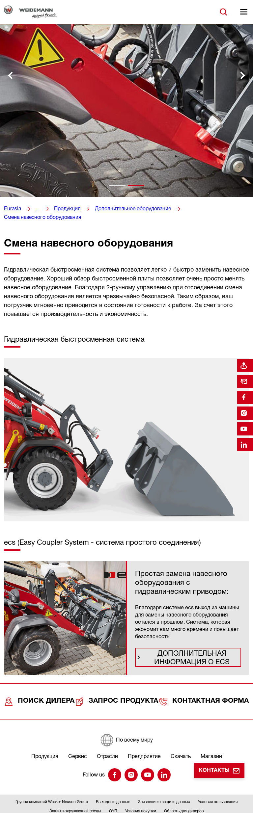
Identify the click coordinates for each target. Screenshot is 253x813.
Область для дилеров (184, 794)
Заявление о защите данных (164, 785)
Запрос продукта (119, 688)
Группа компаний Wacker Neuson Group (51, 785)
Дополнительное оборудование (125, 208)
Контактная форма (205, 688)
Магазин (211, 739)
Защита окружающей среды (75, 794)
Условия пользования (218, 785)
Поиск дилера (41, 688)
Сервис (77, 739)
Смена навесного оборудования (209, 208)
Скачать (181, 739)
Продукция (64, 208)
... (36, 208)
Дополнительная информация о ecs (193, 648)
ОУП (113, 794)
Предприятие (144, 739)
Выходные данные (113, 785)
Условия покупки (140, 794)
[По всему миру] (126, 723)
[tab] (117, 185)
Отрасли (107, 739)
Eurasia (12, 208)
